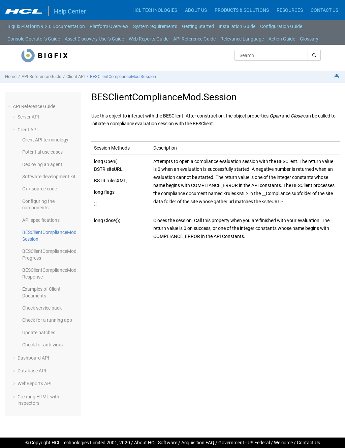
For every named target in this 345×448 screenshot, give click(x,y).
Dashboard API (33, 358)
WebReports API (35, 383)
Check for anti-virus (42, 344)
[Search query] (277, 55)
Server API (28, 117)
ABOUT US (196, 10)
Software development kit (48, 176)
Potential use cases (42, 152)
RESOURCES (290, 10)
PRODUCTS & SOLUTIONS (242, 10)
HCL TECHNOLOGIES (154, 10)
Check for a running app (47, 320)
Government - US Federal (244, 442)
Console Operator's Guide (33, 39)
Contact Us (308, 442)
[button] (10, 106)
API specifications (41, 220)
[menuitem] (46, 26)
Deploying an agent (42, 164)
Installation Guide (237, 26)
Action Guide (282, 39)
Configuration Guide (281, 26)
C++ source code (39, 188)
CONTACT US (324, 10)
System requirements (155, 26)
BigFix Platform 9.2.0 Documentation (46, 26)
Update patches (38, 332)
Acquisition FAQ (197, 442)
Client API (75, 76)
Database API (32, 370)
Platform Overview (109, 26)
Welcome (283, 442)
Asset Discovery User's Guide (94, 39)
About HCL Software (155, 442)
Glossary (309, 39)
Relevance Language (242, 39)
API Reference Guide (194, 39)
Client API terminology (45, 139)
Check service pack (42, 308)
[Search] (314, 55)
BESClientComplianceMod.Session (123, 76)
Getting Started (198, 26)
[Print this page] (337, 77)
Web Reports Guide (148, 39)
